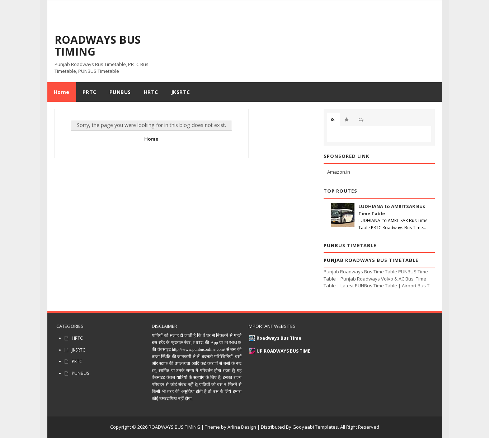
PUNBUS (80, 373)
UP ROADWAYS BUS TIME (283, 351)
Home (62, 92)
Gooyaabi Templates (315, 427)
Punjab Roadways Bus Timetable (371, 260)
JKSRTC (78, 350)
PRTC (77, 361)
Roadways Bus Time (279, 338)
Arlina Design (241, 427)
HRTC (77, 338)
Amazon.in (338, 172)
